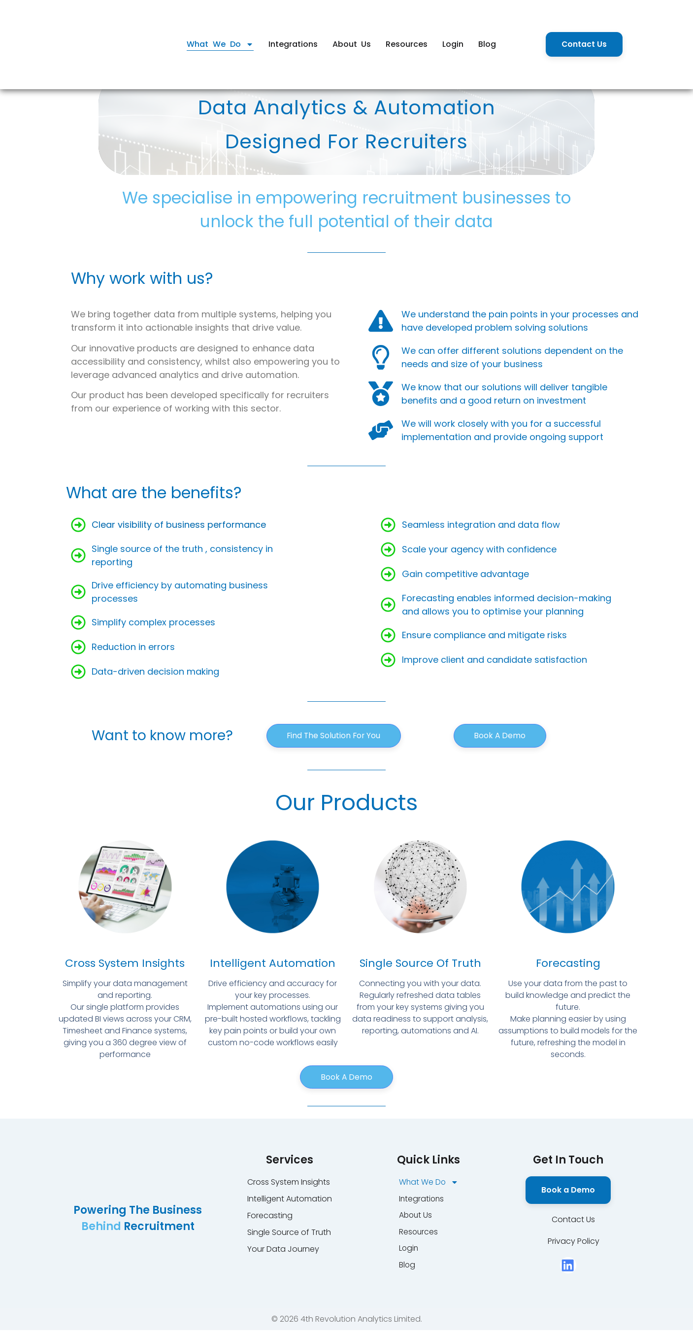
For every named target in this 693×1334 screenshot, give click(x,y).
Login (452, 44)
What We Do (220, 44)
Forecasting (568, 964)
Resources (407, 44)
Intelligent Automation (272, 964)
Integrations (293, 44)
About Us (351, 44)
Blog (487, 44)
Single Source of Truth (420, 964)
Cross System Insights (125, 964)
